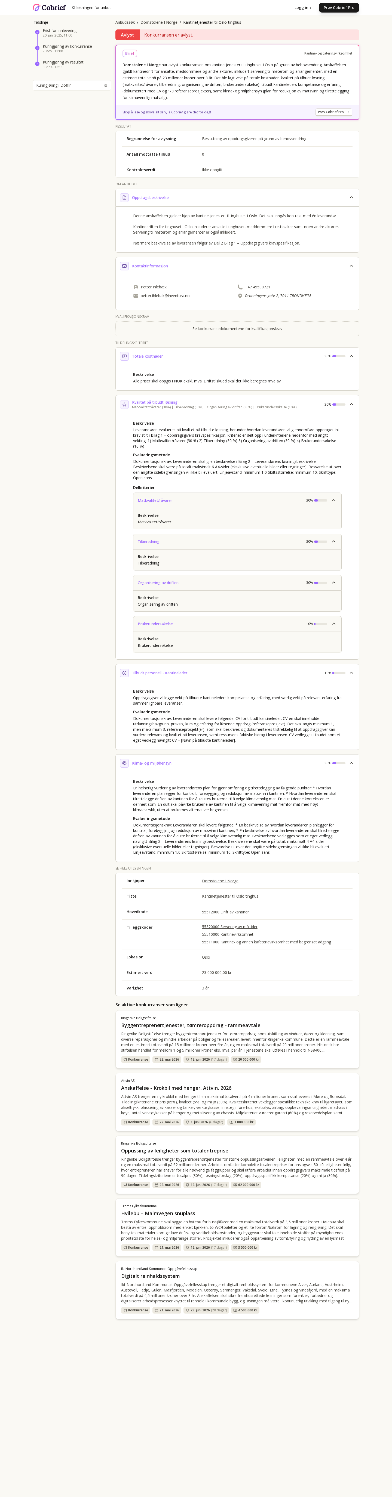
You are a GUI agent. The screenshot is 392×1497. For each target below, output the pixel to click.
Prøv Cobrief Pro (339, 7)
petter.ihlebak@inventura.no (165, 295)
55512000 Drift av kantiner (225, 912)
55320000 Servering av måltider (230, 926)
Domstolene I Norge (158, 22)
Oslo (206, 957)
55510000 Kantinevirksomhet (227, 934)
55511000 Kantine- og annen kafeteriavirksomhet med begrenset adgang (266, 941)
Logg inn (303, 7)
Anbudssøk (125, 22)
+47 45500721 (257, 286)
